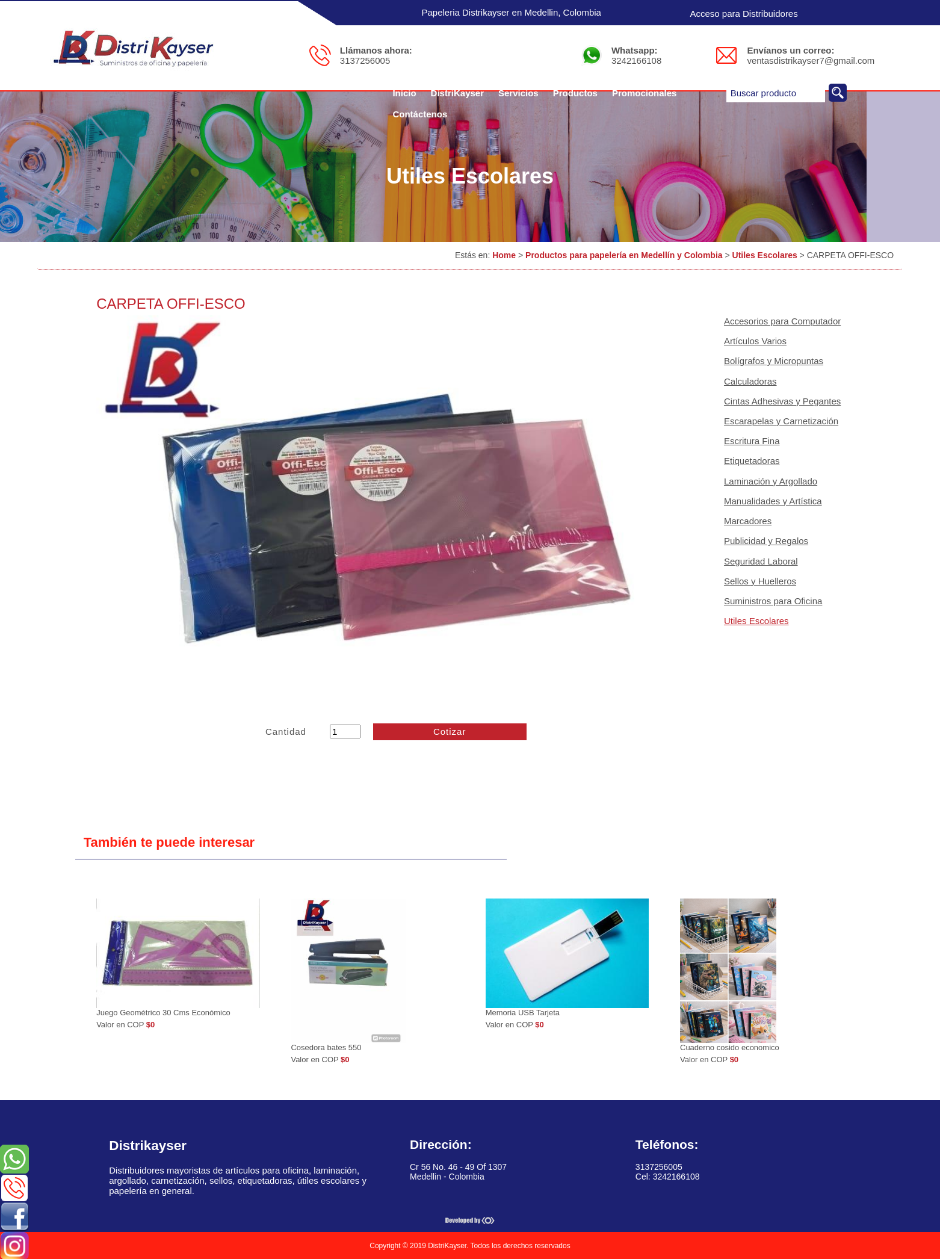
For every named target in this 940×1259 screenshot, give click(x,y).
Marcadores (747, 521)
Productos (575, 93)
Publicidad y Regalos (766, 541)
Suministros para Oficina (773, 601)
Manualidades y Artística (773, 501)
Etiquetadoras (752, 461)
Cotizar (449, 731)
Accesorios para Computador (782, 321)
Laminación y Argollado (770, 481)
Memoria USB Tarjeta (523, 1012)
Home (504, 255)
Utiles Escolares (764, 255)
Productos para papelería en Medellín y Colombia (624, 255)
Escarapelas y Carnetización (781, 421)
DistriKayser (457, 93)
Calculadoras (750, 381)
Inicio (404, 93)
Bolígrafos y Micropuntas (773, 361)
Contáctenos (419, 114)
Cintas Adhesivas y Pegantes (782, 401)
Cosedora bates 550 (326, 1047)
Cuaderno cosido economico (729, 1047)
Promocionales (644, 93)
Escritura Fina (752, 441)
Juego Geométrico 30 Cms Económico (163, 1012)
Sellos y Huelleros (760, 581)
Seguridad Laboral (761, 561)
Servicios (518, 93)
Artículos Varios (755, 341)
